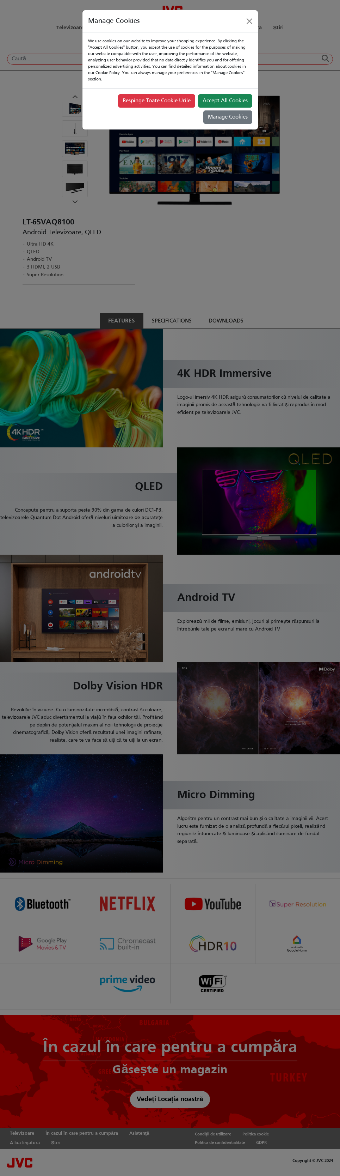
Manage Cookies (228, 117)
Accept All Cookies (225, 101)
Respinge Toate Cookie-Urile (157, 101)
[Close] (249, 21)
